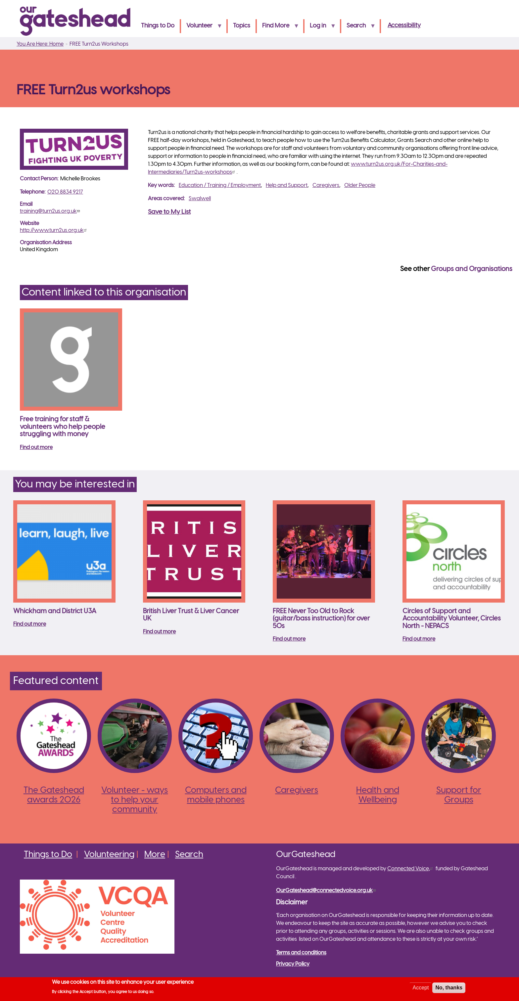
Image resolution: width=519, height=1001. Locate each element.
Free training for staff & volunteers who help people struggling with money (62, 427)
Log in (320, 28)
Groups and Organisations (471, 269)
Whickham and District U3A (54, 611)
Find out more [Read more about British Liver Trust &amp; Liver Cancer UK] (159, 632)
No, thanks (448, 988)
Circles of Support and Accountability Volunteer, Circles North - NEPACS (451, 619)
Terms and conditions (301, 953)
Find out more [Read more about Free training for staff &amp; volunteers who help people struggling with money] (36, 447)
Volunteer (201, 28)
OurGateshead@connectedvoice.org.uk (326, 890)
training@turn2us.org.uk (50, 211)
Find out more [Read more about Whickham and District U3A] (29, 624)
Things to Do (157, 26)
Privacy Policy (292, 964)
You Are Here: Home (40, 44)
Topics (241, 26)
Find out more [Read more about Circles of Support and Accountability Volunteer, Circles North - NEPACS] (418, 639)
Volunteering (109, 854)
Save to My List (169, 212)
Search (358, 28)
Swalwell (200, 199)
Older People (359, 185)
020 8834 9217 (65, 192)
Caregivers (325, 185)
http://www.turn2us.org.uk (54, 230)
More (154, 854)
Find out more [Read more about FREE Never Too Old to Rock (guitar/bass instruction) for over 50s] (289, 639)
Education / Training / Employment (220, 185)
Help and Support (286, 185)
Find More (278, 28)
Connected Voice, (411, 869)
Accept (420, 988)
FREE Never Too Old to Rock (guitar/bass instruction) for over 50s (321, 619)
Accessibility (404, 26)
